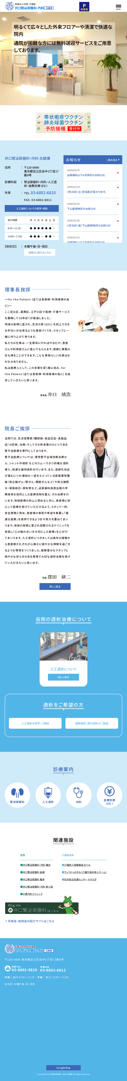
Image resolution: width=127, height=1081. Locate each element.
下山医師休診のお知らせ (81, 208)
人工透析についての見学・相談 (31, 208)
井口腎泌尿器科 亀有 (34, 879)
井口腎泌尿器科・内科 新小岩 (38, 886)
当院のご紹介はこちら (39, 252)
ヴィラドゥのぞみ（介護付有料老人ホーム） (85, 872)
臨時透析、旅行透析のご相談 (91, 723)
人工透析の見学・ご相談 (35, 723)
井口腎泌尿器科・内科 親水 (37, 865)
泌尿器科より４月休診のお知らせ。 (86, 175)
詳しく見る (55, 586)
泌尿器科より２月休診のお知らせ (86, 242)
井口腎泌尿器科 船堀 (34, 872)
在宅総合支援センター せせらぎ (80, 879)
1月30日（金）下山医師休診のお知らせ (89, 225)
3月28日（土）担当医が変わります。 (86, 191)
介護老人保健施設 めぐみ (77, 865)
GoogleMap (63, 1067)
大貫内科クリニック (32, 894)
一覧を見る (111, 160)
